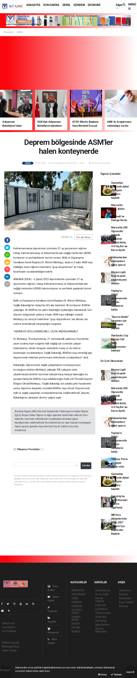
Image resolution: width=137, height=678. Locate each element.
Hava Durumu (102, 590)
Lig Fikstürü (101, 609)
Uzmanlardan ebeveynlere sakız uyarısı (119, 261)
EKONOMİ (94, 5)
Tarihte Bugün (103, 612)
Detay (102, 674)
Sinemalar (100, 616)
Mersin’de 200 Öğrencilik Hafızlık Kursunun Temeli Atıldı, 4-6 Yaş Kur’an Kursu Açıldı (119, 238)
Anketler (123, 594)
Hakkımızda (8, 623)
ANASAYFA (33, 5)
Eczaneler (100, 605)
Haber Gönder (9, 650)
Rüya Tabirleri (126, 602)
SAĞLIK (76, 623)
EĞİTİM (76, 627)
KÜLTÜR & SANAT (77, 611)
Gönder (86, 465)
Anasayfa (8, 32)
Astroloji (123, 606)
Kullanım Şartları (10, 642)
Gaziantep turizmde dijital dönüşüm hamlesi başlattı (120, 190)
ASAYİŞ (76, 631)
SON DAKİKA (51, 5)
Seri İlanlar (101, 620)
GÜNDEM (79, 5)
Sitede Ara (125, 590)
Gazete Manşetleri (101, 630)
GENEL (66, 5)
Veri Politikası (9, 631)
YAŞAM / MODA (77, 618)
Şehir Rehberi (102, 624)
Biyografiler (125, 598)
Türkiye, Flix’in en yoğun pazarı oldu (119, 463)
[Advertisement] (68, 63)
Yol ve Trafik (102, 594)
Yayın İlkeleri (8, 627)
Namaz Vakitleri (99, 600)
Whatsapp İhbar (10, 646)
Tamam (116, 674)
